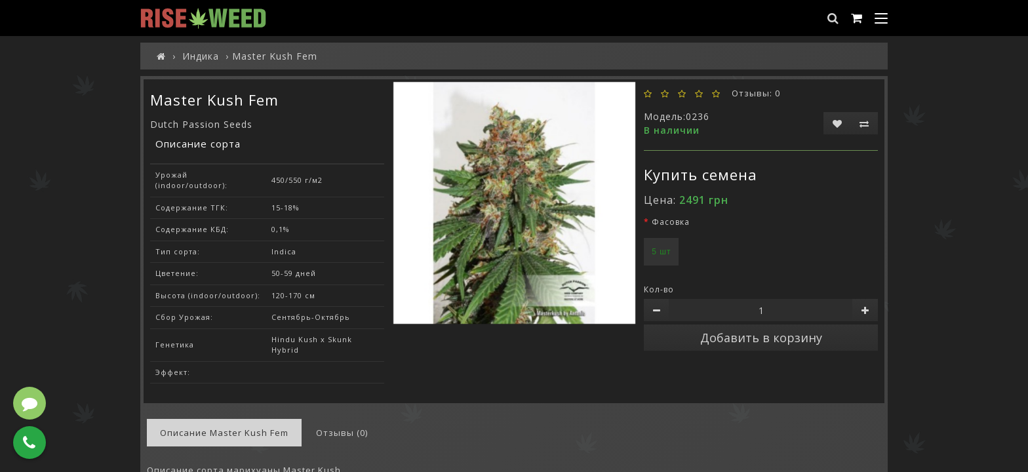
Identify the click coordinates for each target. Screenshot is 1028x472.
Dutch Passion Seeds (201, 124)
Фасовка (671, 221)
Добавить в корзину (761, 337)
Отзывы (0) (342, 433)
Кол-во (659, 289)
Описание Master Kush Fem (224, 433)
